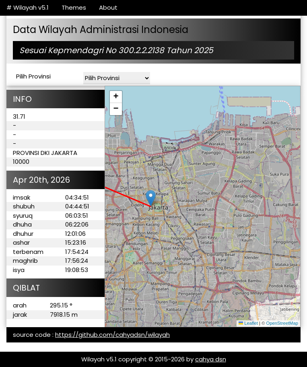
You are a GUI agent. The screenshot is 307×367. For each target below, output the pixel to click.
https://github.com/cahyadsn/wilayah (112, 334)
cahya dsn (210, 359)
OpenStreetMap (282, 323)
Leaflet (248, 323)
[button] (151, 198)
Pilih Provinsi (33, 76)
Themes (74, 7)
